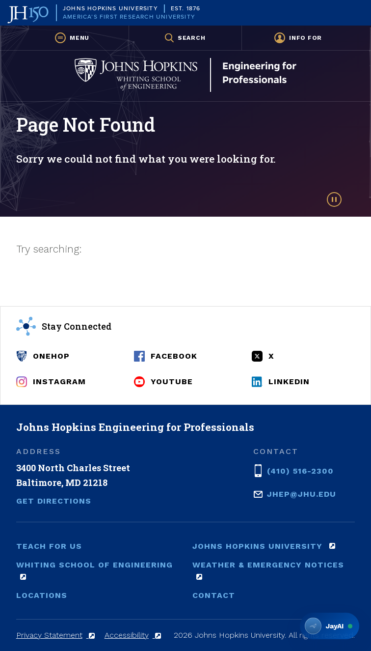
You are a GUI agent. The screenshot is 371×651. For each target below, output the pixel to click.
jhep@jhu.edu (301, 493)
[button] (72, 38)
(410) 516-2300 (300, 470)
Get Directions (53, 501)
